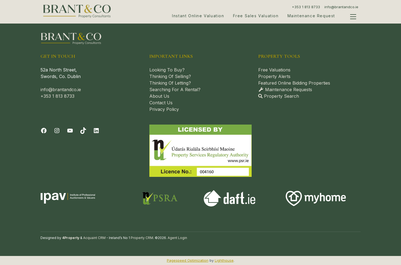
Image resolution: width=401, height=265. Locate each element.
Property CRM (142, 238)
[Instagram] (57, 130)
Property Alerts (274, 76)
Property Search (278, 96)
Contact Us (161, 102)
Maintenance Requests (285, 89)
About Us (159, 96)
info (44, 89)
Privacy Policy (164, 109)
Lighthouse (224, 260)
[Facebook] (43, 130)
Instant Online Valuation (198, 15)
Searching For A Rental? (175, 89)
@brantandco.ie (64, 89)
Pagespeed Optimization (187, 260)
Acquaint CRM (94, 238)
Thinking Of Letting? (170, 83)
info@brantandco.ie (341, 7)
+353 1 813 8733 (306, 7)
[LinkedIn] (96, 130)
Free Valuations (274, 70)
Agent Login (177, 238)
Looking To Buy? (167, 70)
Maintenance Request (311, 15)
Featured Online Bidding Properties (294, 83)
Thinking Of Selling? (170, 76)
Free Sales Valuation (256, 15)
